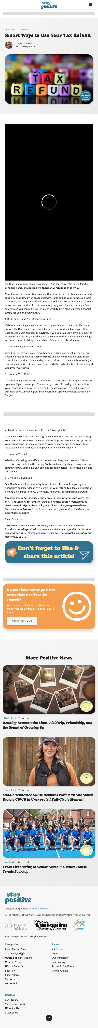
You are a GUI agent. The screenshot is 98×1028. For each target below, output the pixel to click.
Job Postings (59, 962)
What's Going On (14, 966)
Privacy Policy (60, 970)
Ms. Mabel (11, 983)
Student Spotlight (15, 953)
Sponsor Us (11, 1012)
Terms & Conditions (63, 966)
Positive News (9, 718)
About (55, 953)
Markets (10, 979)
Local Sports (9, 862)
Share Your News (22, 620)
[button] (90, 5)
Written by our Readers (18, 957)
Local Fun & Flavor (16, 949)
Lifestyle (9, 29)
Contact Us (11, 999)
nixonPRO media (40, 908)
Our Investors (60, 957)
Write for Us (12, 1008)
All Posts (57, 949)
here (19, 519)
